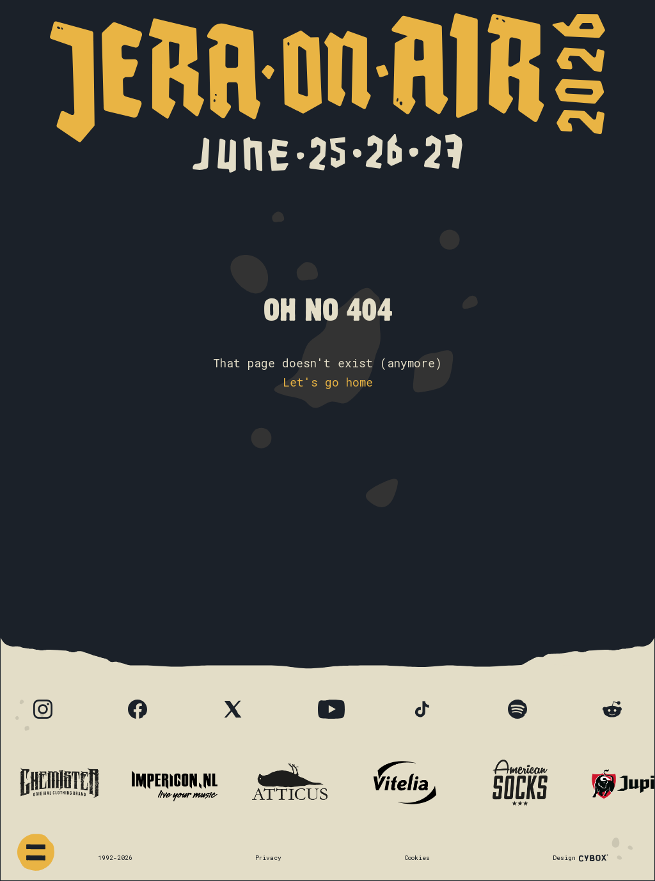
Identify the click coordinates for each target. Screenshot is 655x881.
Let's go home (328, 382)
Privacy (268, 858)
